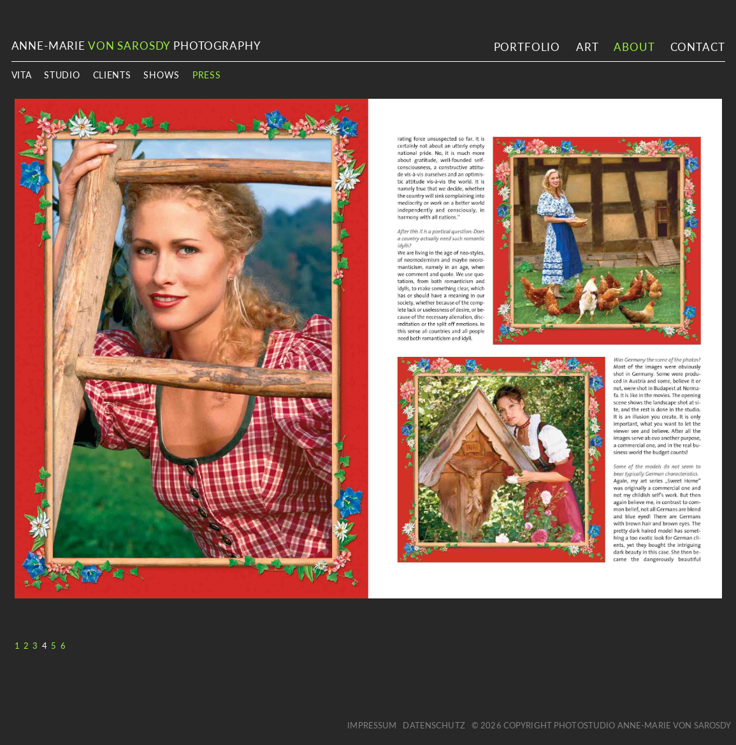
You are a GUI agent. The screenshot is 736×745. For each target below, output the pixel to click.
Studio (62, 74)
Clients (112, 74)
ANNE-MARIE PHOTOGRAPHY (136, 45)
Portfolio (527, 47)
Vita (21, 74)
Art (587, 47)
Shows (161, 74)
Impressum (371, 725)
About (634, 47)
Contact (697, 47)
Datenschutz (434, 725)
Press (206, 74)
